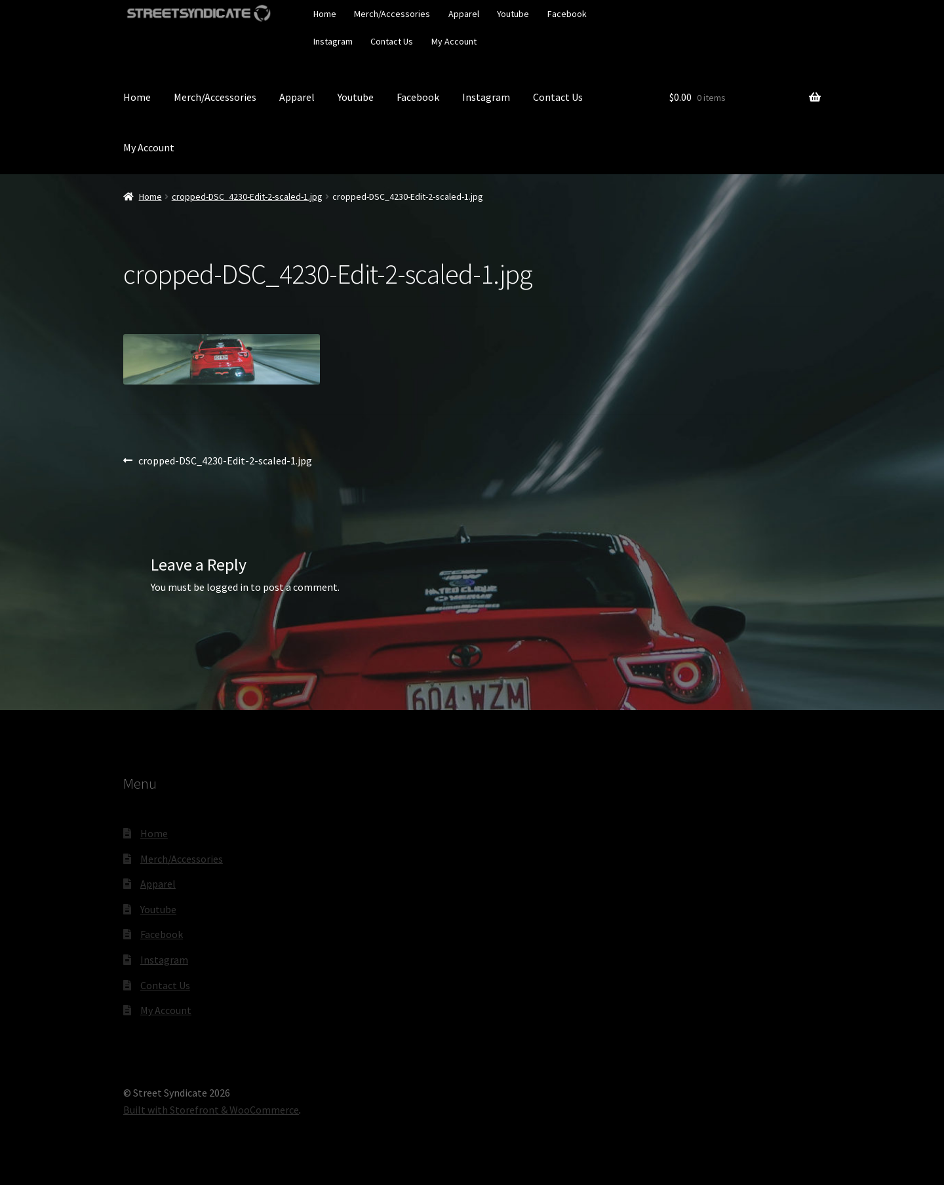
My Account (454, 41)
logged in (227, 586)
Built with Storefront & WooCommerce (211, 1109)
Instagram (333, 41)
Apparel (463, 14)
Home (324, 14)
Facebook (567, 14)
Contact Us (391, 41)
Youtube (513, 14)
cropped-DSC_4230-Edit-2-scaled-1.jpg (247, 196)
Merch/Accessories (392, 14)
